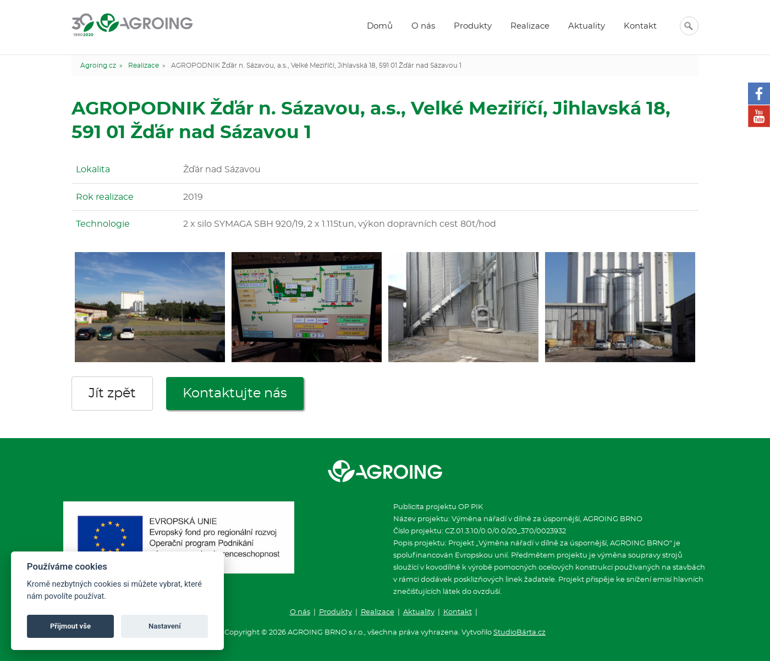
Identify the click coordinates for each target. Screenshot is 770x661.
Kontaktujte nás (235, 393)
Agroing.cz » (101, 65)
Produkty (473, 26)
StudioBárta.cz (519, 632)
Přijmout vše (70, 626)
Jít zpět (112, 393)
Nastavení (164, 626)
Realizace (529, 26)
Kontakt (640, 26)
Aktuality (586, 26)
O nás (423, 26)
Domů (380, 26)
